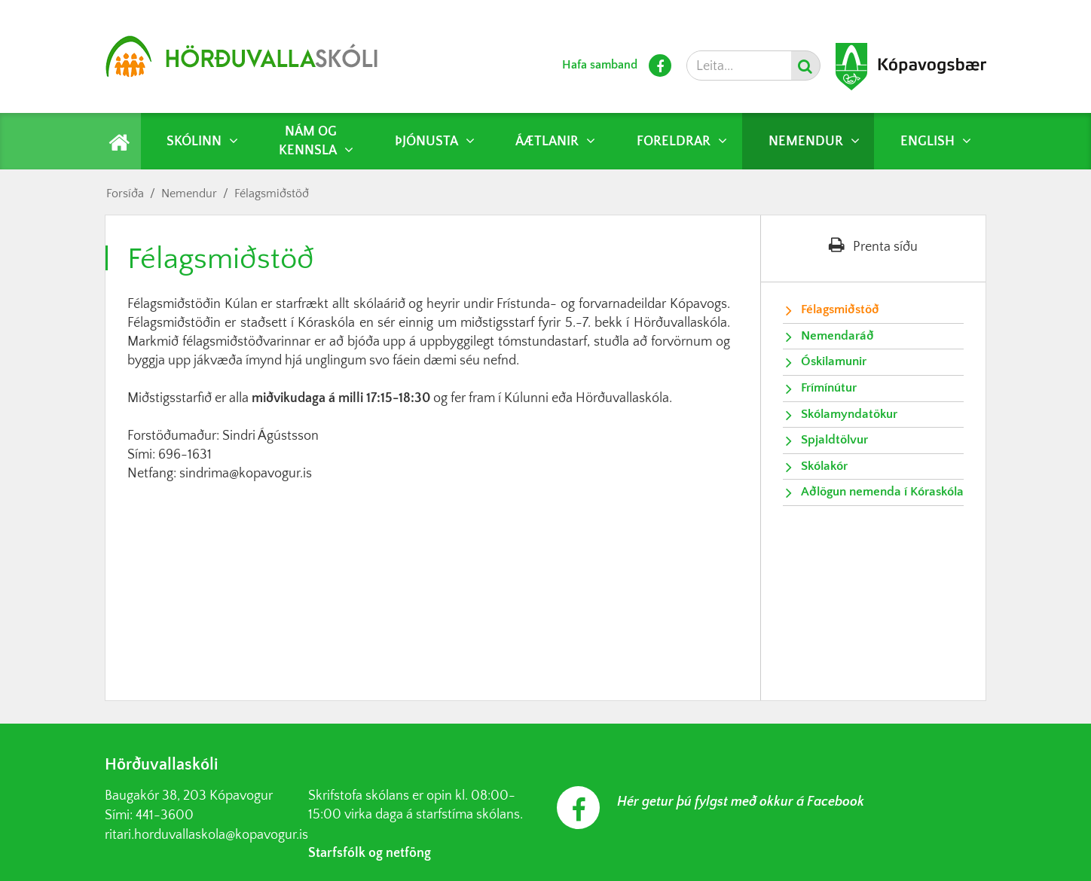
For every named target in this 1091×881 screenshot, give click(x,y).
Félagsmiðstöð (271, 193)
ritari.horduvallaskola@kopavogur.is (206, 835)
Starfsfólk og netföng (369, 853)
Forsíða (125, 193)
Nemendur (189, 193)
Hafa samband (599, 65)
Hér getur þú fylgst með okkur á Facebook (740, 801)
